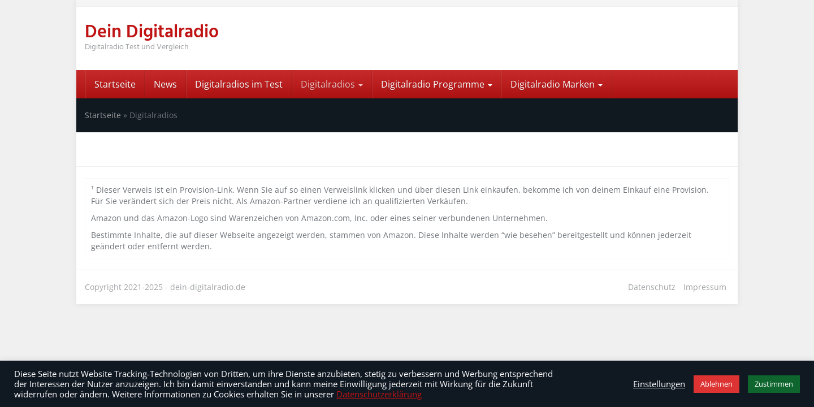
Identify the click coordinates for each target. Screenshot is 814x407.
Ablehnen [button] (716, 384)
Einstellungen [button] (659, 384)
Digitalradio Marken (556, 84)
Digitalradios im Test (239, 84)
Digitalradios (332, 84)
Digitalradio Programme (436, 84)
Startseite (115, 84)
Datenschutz (652, 287)
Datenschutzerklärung (379, 394)
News (165, 84)
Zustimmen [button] (774, 384)
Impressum (704, 287)
